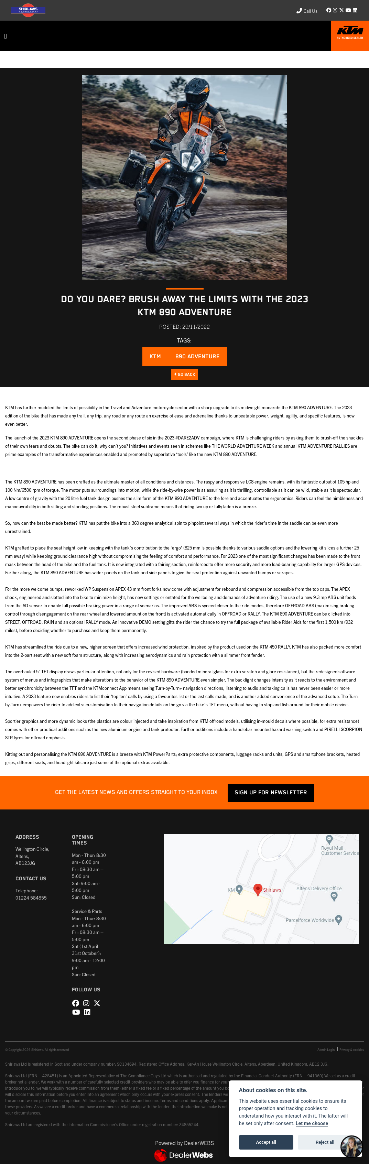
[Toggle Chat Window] (351, 1146)
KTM (155, 356)
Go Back (184, 374)
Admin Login (326, 1049)
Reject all (325, 1142)
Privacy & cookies (351, 1049)
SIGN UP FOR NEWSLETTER (271, 793)
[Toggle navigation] (5, 36)
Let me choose (312, 1124)
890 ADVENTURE (197, 356)
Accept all (266, 1142)
